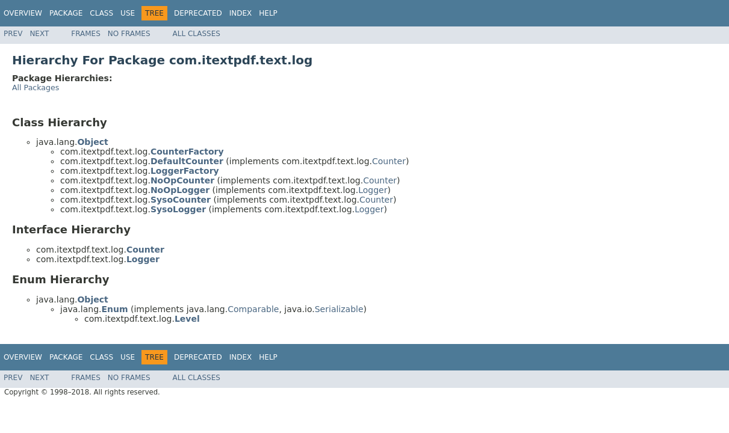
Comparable (253, 309)
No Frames (129, 33)
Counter (389, 161)
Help (268, 13)
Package (65, 13)
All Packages (35, 87)
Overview (23, 13)
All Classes (196, 33)
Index (240, 13)
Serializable (339, 309)
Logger (372, 190)
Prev (13, 33)
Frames (86, 33)
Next (39, 33)
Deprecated (198, 13)
